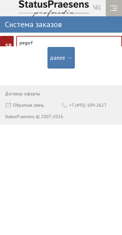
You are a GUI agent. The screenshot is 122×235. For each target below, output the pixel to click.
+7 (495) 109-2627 (84, 105)
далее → (61, 57)
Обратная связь (24, 105)
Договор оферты (22, 94)
